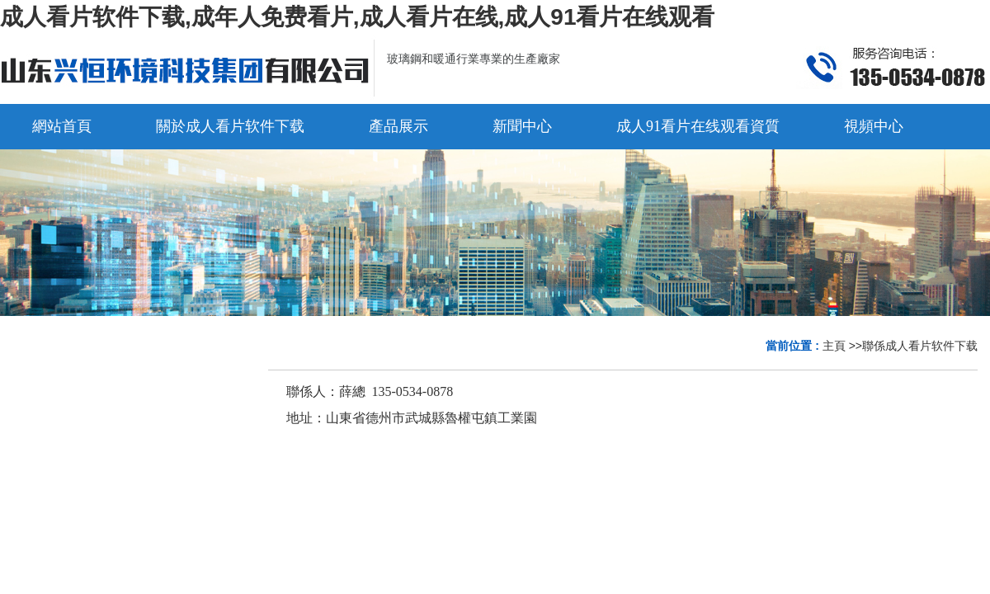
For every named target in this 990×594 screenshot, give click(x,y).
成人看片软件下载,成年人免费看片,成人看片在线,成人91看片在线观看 (357, 17)
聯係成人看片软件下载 (920, 345)
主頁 (834, 345)
